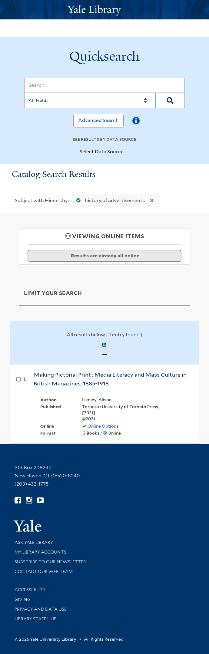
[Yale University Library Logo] (104, 10)
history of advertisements (109, 200)
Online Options (103, 426)
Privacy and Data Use (41, 609)
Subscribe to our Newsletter (50, 561)
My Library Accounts (40, 552)
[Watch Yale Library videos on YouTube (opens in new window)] (40, 500)
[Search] (104, 85)
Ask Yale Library (34, 542)
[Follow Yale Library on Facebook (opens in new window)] (18, 500)
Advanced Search (98, 120)
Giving (23, 599)
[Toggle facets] (178, 292)
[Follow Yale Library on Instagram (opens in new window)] (29, 500)
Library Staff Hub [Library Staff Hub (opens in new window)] (36, 618)
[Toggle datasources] (129, 152)
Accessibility (30, 589)
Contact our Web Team (44, 571)
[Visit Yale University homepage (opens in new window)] (27, 523)
